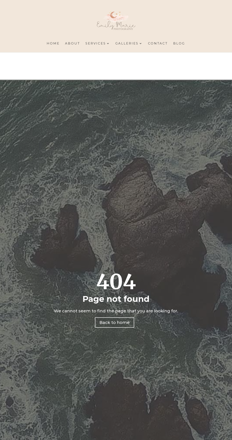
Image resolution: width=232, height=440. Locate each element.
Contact (158, 43)
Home (53, 43)
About (72, 43)
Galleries (126, 43)
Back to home (114, 322)
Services (95, 43)
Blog (179, 43)
